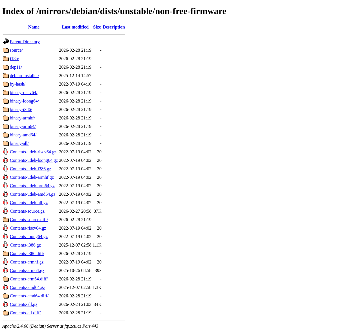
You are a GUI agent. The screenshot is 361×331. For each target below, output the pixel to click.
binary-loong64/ (24, 101)
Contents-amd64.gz (27, 287)
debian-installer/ (24, 75)
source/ (16, 50)
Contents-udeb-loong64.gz (34, 160)
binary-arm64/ (23, 126)
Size (97, 27)
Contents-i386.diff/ (27, 253)
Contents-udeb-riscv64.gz (33, 151)
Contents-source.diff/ (29, 219)
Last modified (75, 27)
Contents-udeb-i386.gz (30, 168)
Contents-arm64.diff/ (29, 278)
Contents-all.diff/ (25, 312)
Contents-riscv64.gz (28, 228)
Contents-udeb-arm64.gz (32, 185)
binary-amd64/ (23, 134)
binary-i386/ (21, 109)
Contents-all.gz (23, 304)
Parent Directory (25, 41)
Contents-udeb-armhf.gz (32, 177)
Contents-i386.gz (25, 245)
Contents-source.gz (27, 211)
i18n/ (14, 58)
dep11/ (16, 67)
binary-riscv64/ (24, 92)
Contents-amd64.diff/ (29, 295)
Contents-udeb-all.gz (29, 202)
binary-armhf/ (22, 118)
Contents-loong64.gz (29, 236)
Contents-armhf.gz (27, 262)
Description (114, 27)
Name (33, 27)
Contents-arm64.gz (27, 270)
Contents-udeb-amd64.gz (32, 194)
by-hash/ (17, 84)
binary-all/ (19, 143)
